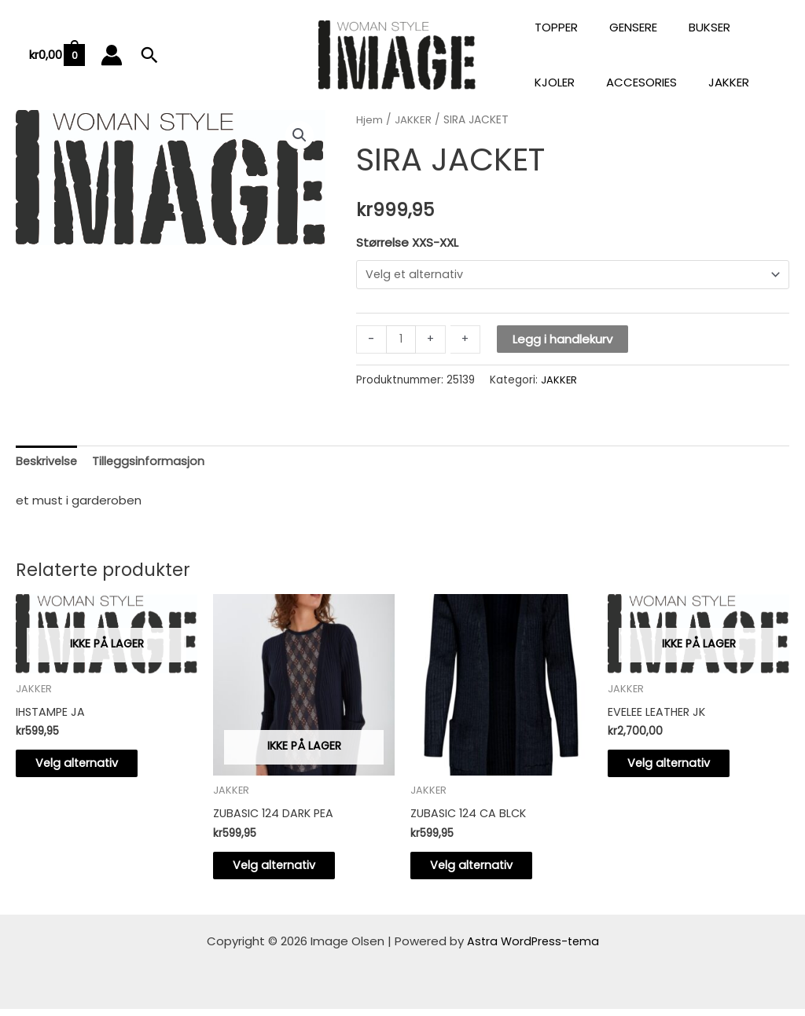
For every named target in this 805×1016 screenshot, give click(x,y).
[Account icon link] (112, 55)
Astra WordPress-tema (533, 948)
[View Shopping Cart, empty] (56, 55)
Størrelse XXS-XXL (407, 242)
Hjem (369, 119)
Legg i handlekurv (563, 340)
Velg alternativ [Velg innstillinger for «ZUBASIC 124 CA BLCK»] (484, 870)
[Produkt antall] (401, 340)
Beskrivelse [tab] (47, 463)
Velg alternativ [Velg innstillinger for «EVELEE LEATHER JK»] (682, 768)
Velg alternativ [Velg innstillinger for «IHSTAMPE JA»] (90, 768)
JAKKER (413, 119)
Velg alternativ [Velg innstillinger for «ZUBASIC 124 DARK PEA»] (287, 870)
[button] (149, 55)
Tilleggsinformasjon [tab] (151, 463)
